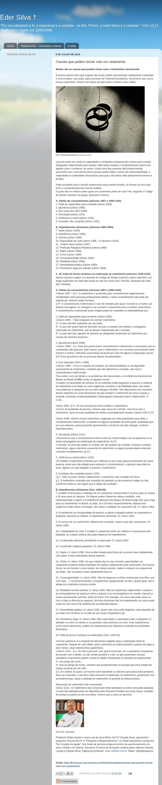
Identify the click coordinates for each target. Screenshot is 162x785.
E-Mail (72, 46)
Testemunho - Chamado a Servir (41, 46)
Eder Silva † (18, 17)
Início (10, 46)
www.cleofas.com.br (116, 751)
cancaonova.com (84, 155)
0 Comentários (67, 781)
